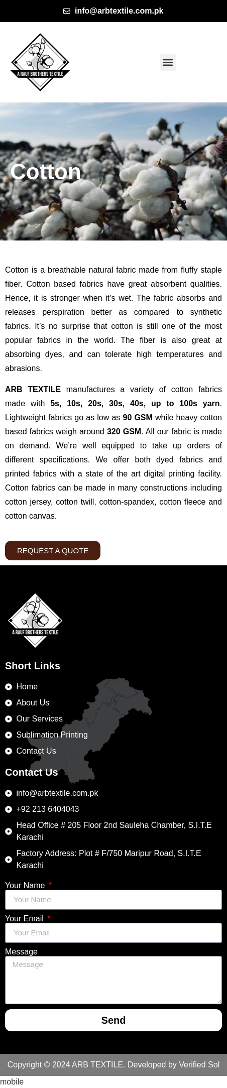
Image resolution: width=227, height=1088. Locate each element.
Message (21, 952)
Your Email (25, 919)
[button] (168, 62)
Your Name (26, 886)
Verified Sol (199, 1064)
